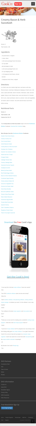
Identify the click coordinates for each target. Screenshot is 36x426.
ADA (2, 366)
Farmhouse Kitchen (18, 133)
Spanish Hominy (5, 204)
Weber (2, 372)
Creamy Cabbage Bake (6, 162)
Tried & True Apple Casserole (8, 212)
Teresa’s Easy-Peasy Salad (7, 194)
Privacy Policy (4, 392)
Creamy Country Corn (6, 138)
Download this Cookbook (16, 126)
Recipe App (15, 345)
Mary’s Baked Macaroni (6, 197)
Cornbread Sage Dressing (7, 178)
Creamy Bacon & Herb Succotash (9, 146)
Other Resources (5, 397)
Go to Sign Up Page (7, 408)
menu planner (26, 311)
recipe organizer (17, 311)
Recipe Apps (17, 417)
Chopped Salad (4, 157)
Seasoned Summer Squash (7, 165)
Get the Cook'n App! (18, 276)
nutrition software (8, 299)
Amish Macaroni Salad (6, 144)
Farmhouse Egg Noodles (7, 199)
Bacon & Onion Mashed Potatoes (9, 175)
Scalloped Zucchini (5, 167)
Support (7, 420)
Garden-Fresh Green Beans (7, 136)
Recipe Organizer (9, 417)
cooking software (29, 299)
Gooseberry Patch (5, 364)
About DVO (3, 387)
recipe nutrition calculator (9, 339)
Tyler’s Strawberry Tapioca (7, 207)
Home (2, 417)
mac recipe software (17, 331)
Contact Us (3, 384)
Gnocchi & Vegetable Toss (7, 183)
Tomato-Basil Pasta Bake (7, 202)
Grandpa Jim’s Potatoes (6, 149)
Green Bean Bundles (6, 189)
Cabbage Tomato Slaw (6, 159)
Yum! (2, 420)
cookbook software (10, 293)
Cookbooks (30, 417)
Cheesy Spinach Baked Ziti (7, 181)
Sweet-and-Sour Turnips (7, 154)
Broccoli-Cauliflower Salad (7, 191)
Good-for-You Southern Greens (8, 152)
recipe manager (4, 302)
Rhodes (3, 374)
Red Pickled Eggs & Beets (7, 173)
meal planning (28, 336)
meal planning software (18, 299)
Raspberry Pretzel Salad (7, 210)
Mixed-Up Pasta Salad (6, 170)
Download (8, 222)
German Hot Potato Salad (7, 186)
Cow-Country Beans (6, 141)
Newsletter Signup (5, 389)
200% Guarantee (5, 395)
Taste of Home (4, 369)
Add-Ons (24, 417)
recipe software (17, 287)
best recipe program (18, 322)
